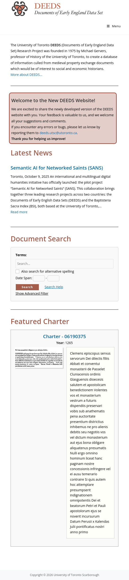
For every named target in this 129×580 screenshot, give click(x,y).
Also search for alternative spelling (47, 271)
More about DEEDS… (26, 74)
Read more (19, 212)
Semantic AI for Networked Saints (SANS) (57, 168)
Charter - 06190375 (64, 336)
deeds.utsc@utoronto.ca (58, 133)
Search (27, 287)
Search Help (54, 287)
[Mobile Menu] (114, 26)
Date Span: (24, 278)
